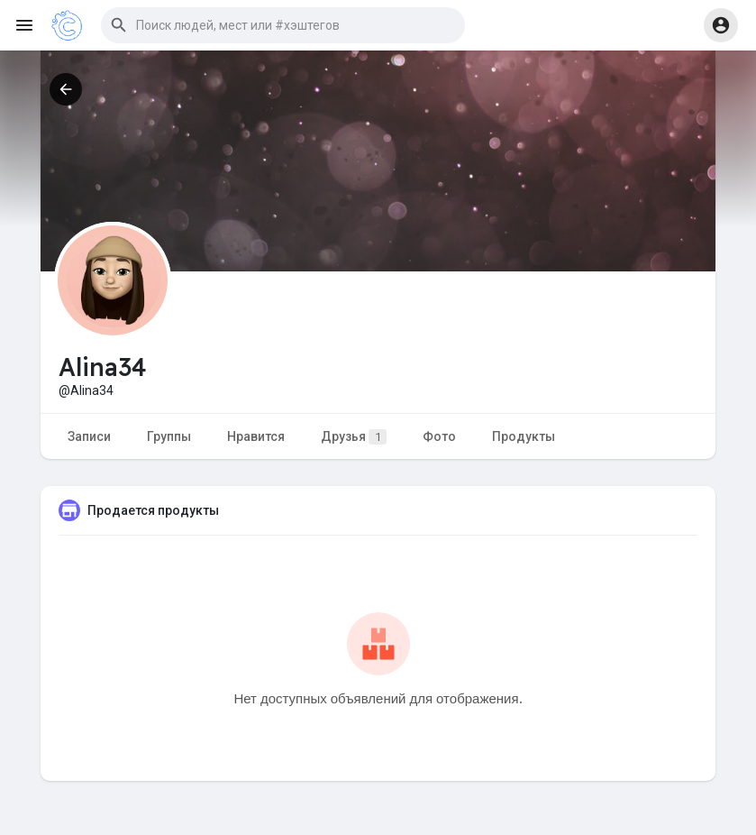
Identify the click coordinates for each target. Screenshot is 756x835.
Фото (439, 436)
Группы (169, 436)
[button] (283, 25)
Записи (89, 436)
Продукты (523, 436)
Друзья (354, 437)
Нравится (256, 436)
